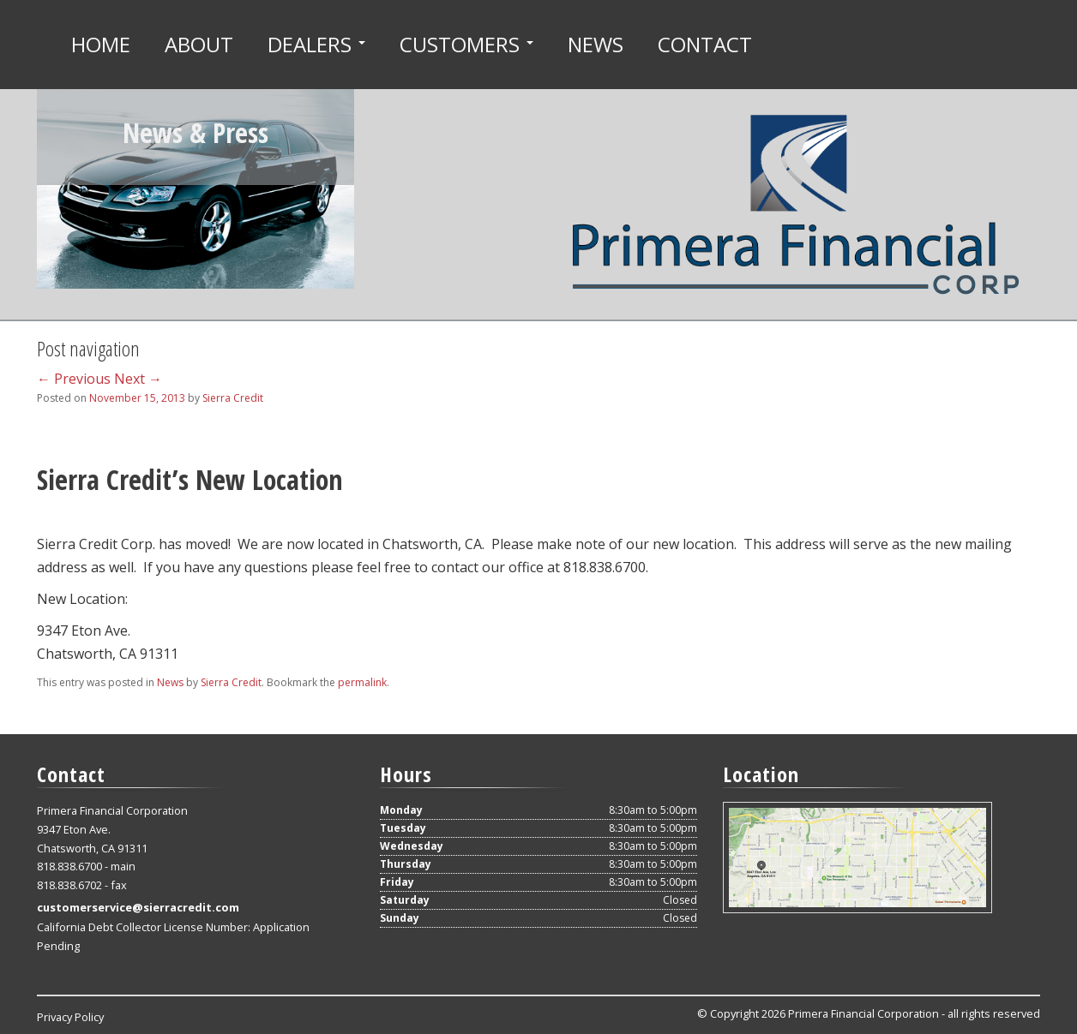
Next (138, 378)
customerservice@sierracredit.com (138, 907)
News (595, 44)
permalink (362, 682)
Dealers (316, 44)
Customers (466, 44)
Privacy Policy (70, 1017)
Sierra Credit (232, 398)
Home (100, 44)
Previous (74, 378)
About (199, 44)
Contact (705, 44)
